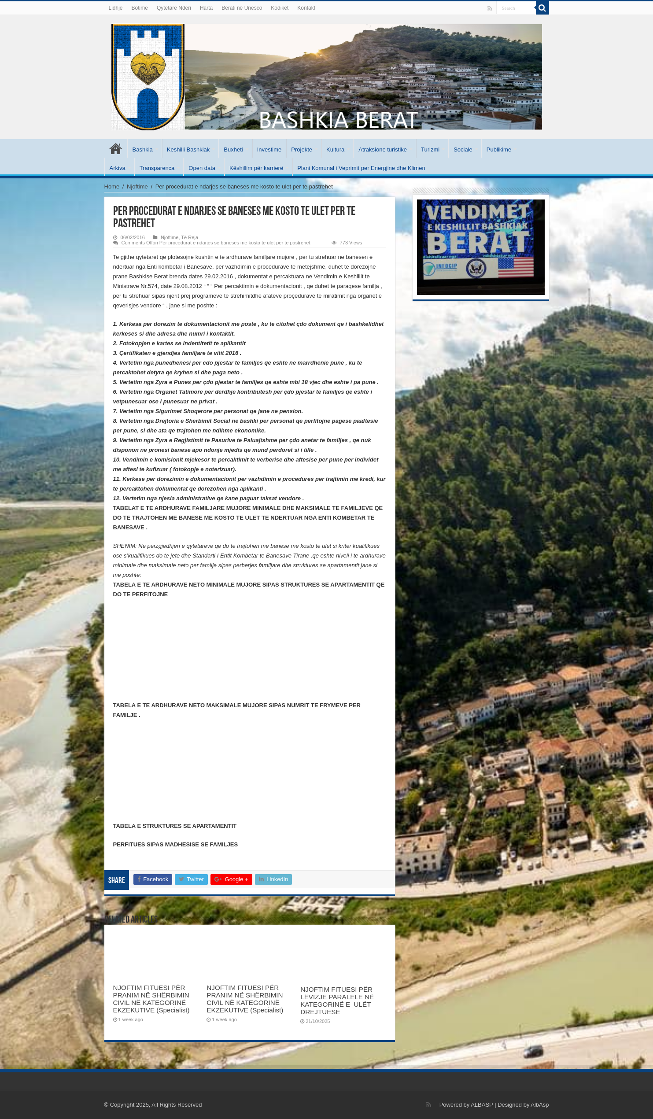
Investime (269, 149)
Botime (140, 8)
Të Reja (189, 237)
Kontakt (306, 8)
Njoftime (137, 186)
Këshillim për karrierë (256, 168)
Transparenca (157, 168)
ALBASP (482, 1104)
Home (112, 186)
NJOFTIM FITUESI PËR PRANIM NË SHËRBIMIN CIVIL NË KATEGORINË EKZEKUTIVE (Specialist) (151, 999)
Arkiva (117, 168)
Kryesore (115, 148)
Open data (201, 168)
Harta (206, 8)
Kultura (335, 149)
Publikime (499, 149)
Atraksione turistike (382, 149)
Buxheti (233, 149)
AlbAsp (540, 1104)
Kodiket (279, 8)
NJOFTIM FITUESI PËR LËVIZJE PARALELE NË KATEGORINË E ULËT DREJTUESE (337, 1001)
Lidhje (116, 8)
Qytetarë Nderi (174, 8)
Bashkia (143, 149)
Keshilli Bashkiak (188, 149)
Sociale (463, 149)
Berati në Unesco (241, 8)
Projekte (301, 149)
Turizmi (430, 149)
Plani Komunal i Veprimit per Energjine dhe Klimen (361, 168)
